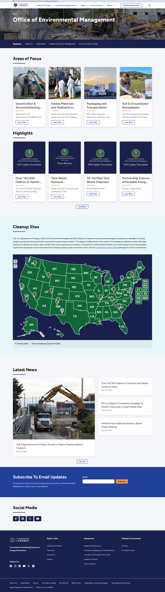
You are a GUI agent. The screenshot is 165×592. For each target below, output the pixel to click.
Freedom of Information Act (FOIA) (97, 555)
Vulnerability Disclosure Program (96, 583)
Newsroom (51, 550)
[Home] (20, 6)
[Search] (149, 5)
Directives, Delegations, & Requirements (99, 550)
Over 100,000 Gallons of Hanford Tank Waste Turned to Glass (28, 180)
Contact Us (51, 555)
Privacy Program (90, 564)
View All (82, 462)
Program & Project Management (62, 44)
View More (82, 207)
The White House (127, 550)
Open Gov (13, 583)
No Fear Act (63, 583)
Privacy (35, 583)
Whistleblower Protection (120, 583)
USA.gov (124, 546)
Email (84, 477)
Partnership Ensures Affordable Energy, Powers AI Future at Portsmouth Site (135, 180)
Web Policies (76, 583)
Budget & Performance (92, 546)
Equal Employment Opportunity (21, 587)
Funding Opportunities (131, 5)
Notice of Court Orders (44, 587)
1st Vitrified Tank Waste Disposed (98, 180)
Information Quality (49, 583)
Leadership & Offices (54, 546)
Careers (50, 559)
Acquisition (41, 44)
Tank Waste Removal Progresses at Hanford (60, 180)
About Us (29, 44)
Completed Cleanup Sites (108, 248)
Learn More (21, 122)
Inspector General (90, 559)
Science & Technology (88, 44)
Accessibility (25, 583)
